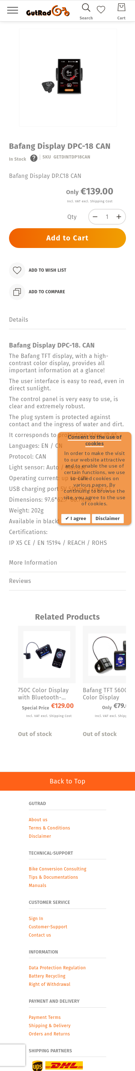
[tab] (67, 320)
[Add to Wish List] (38, 270)
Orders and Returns (49, 1033)
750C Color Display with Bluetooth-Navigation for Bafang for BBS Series (43, 694)
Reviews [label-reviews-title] (20, 581)
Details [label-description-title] (18, 319)
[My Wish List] (100, 15)
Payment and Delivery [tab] (54, 1001)
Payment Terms (45, 1017)
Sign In (36, 918)
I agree (77, 518)
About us (38, 819)
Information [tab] (43, 952)
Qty (72, 216)
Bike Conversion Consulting (57, 869)
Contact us (40, 935)
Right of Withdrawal (50, 984)
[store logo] (47, 10)
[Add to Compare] (37, 292)
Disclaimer (108, 518)
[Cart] (121, 10)
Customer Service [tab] (49, 902)
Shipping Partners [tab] (50, 1050)
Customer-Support (48, 926)
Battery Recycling (47, 976)
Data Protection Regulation (57, 967)
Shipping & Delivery (50, 1025)
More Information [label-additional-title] (33, 562)
